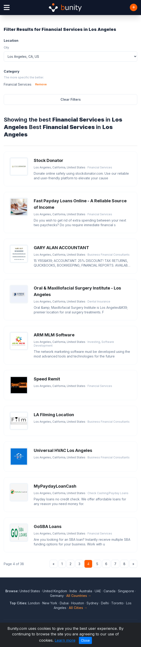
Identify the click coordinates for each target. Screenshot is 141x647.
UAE (98, 591)
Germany (57, 596)
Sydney (92, 603)
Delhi (105, 603)
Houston (77, 603)
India (73, 591)
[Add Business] (133, 7)
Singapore (126, 591)
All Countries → (78, 596)
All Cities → (78, 608)
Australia (85, 591)
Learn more (65, 640)
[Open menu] (7, 8)
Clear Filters (70, 99)
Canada (109, 591)
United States (30, 591)
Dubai (64, 603)
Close (85, 640)
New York (49, 603)
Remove (41, 84)
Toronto (117, 603)
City (6, 47)
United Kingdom (55, 591)
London (34, 603)
